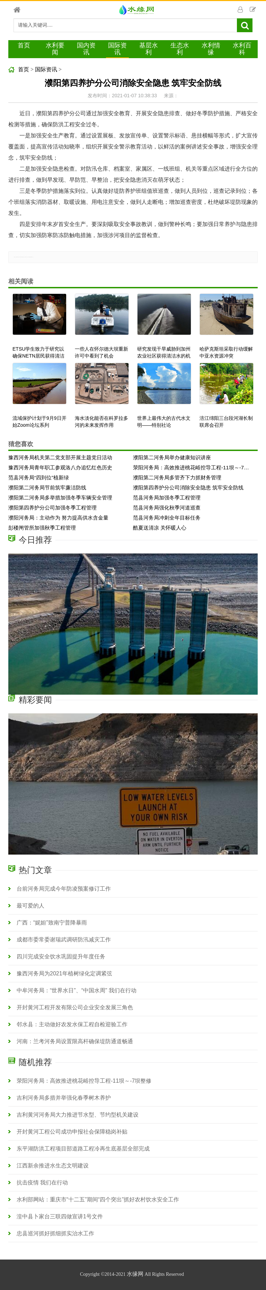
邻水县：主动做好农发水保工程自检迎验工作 (72, 1024)
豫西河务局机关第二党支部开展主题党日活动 (60, 457)
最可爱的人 (30, 906)
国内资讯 (86, 49)
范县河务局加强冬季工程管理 (167, 497)
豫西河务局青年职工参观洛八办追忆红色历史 (60, 467)
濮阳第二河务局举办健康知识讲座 (172, 457)
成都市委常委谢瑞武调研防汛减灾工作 (64, 939)
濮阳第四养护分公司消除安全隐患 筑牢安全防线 (188, 487)
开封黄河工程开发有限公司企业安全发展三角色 (75, 1007)
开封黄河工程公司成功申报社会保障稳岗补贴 (72, 1132)
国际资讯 (117, 49)
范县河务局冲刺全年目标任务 (167, 518)
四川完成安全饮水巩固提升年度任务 (61, 956)
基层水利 (148, 49)
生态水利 (179, 49)
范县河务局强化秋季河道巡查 (167, 508)
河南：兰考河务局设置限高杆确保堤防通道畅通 (75, 1041)
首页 (24, 45)
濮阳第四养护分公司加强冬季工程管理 (52, 508)
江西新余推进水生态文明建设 (53, 1166)
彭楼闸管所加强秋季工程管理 (42, 528)
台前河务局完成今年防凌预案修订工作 (64, 889)
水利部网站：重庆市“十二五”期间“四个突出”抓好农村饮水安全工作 (98, 1199)
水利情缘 (211, 49)
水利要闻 (55, 49)
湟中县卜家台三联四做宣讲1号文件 (60, 1216)
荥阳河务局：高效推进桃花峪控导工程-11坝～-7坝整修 (193, 467)
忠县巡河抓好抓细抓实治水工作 (55, 1233)
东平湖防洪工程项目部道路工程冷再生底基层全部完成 (83, 1149)
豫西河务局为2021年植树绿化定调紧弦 (64, 973)
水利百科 (242, 49)
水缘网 (135, 1274)
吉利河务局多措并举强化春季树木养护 (64, 1098)
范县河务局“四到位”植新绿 (38, 477)
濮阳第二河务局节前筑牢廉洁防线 (47, 487)
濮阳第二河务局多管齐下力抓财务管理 (177, 477)
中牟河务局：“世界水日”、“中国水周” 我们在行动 (76, 990)
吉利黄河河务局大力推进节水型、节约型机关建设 (78, 1115)
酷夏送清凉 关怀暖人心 (159, 528)
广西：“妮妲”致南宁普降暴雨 (52, 923)
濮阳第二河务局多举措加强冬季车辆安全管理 (60, 497)
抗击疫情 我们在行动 (42, 1182)
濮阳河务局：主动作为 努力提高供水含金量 (58, 518)
